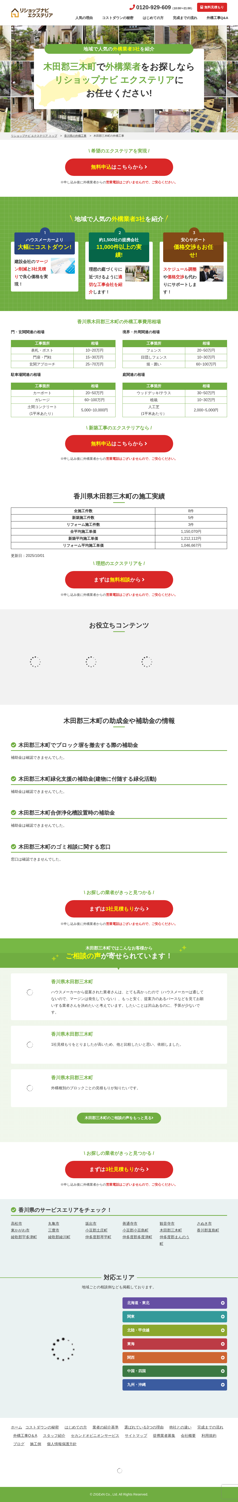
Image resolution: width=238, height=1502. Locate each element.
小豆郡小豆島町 (135, 1230)
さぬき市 (204, 1224)
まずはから (119, 580)
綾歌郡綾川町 (59, 1237)
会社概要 (188, 1436)
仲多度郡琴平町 (98, 1237)
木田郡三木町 (171, 1230)
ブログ (18, 1444)
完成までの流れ (185, 18)
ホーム (16, 1427)
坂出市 (90, 1224)
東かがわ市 (20, 1230)
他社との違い (180, 1427)
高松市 (16, 1224)
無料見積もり (212, 7)
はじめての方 (153, 18)
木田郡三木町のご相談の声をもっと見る (119, 1118)
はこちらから (119, 167)
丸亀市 (53, 1224)
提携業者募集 (164, 1436)
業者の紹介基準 (106, 1427)
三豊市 (53, 1230)
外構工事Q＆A (25, 1436)
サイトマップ (136, 1436)
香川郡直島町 (208, 1230)
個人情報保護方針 (62, 1444)
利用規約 (209, 1436)
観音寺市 (167, 1224)
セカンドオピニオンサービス (95, 1436)
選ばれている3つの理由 (144, 1427)
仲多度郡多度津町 (137, 1237)
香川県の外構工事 (75, 135)
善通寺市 (129, 1224)
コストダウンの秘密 (117, 18)
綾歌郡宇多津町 (24, 1237)
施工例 (35, 1444)
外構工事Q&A (217, 18)
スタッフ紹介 (54, 1436)
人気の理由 (84, 18)
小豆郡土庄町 (96, 1230)
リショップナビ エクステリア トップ (34, 135)
